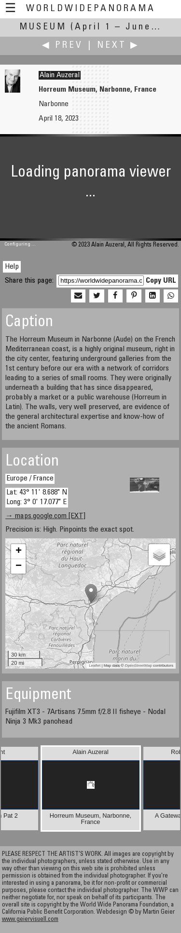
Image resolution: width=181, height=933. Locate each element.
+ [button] (18, 551)
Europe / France (30, 478)
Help (12, 267)
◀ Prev (62, 45)
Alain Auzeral (60, 75)
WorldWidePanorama (90, 9)
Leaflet (94, 665)
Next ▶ (118, 45)
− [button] (18, 566)
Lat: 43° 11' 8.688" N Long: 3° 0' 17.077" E (36, 497)
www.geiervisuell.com (30, 920)
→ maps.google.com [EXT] (45, 516)
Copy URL (161, 281)
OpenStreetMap (138, 665)
